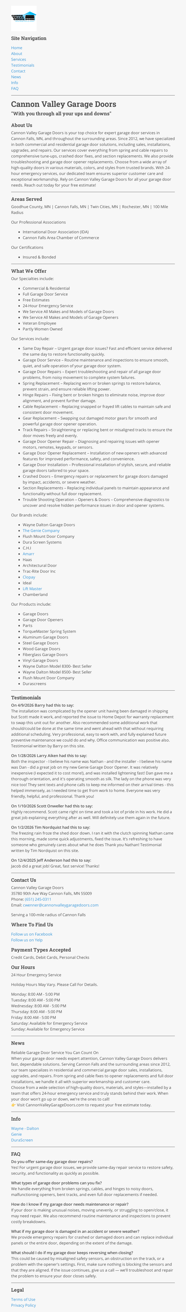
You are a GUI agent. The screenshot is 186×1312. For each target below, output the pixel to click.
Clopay (29, 577)
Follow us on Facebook (31, 934)
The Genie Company (41, 530)
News (16, 76)
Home (16, 47)
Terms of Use (23, 1299)
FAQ (14, 88)
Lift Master (32, 588)
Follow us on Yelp (27, 940)
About (16, 53)
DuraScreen (22, 1140)
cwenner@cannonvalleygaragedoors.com (61, 905)
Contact (18, 71)
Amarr (28, 553)
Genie (16, 1134)
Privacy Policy (23, 1305)
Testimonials (22, 65)
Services (18, 59)
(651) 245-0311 (38, 899)
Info (14, 82)
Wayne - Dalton (25, 1128)
